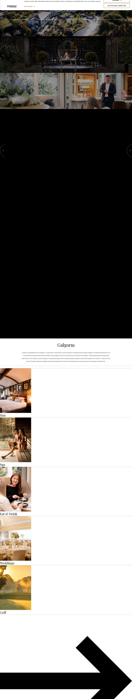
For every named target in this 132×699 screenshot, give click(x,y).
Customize (116, 10)
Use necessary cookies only (117, 15)
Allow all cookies (116, 4)
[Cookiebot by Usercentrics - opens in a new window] (12, 16)
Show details (28, 16)
